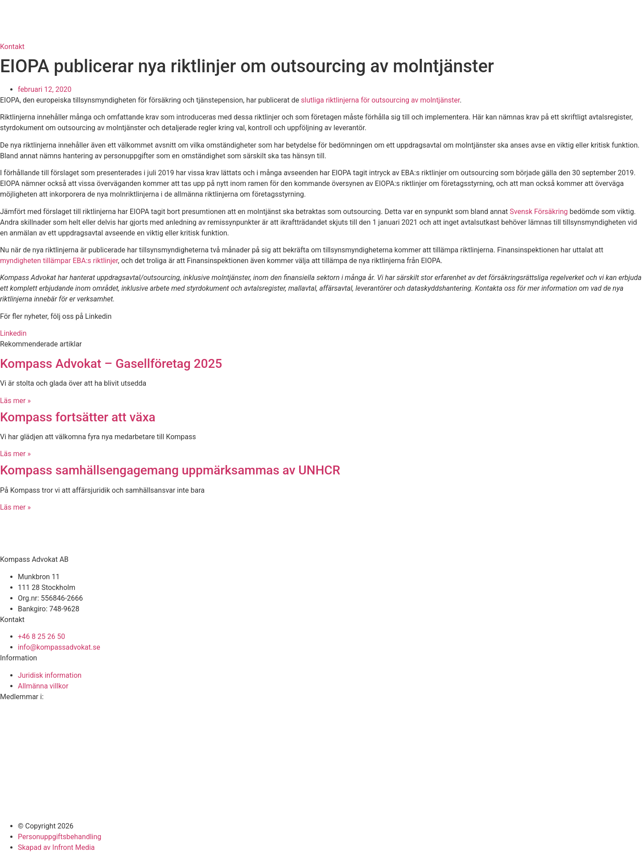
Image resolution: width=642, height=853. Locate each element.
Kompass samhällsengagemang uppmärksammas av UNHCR (170, 470)
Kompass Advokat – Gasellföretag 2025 (111, 363)
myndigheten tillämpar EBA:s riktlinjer (59, 260)
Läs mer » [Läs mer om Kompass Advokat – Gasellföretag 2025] (15, 400)
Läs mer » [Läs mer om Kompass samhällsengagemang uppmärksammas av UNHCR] (15, 507)
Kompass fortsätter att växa (78, 417)
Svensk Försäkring (539, 211)
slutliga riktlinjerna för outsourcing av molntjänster (380, 100)
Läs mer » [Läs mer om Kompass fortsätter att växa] (15, 453)
